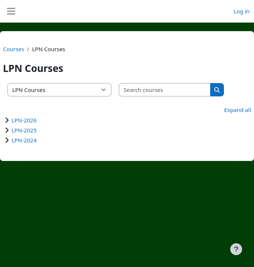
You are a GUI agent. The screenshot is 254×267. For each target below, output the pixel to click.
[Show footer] (236, 249)
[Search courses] (165, 90)
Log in (242, 11)
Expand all (237, 109)
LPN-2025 (24, 130)
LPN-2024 (24, 140)
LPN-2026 (24, 120)
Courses (13, 49)
